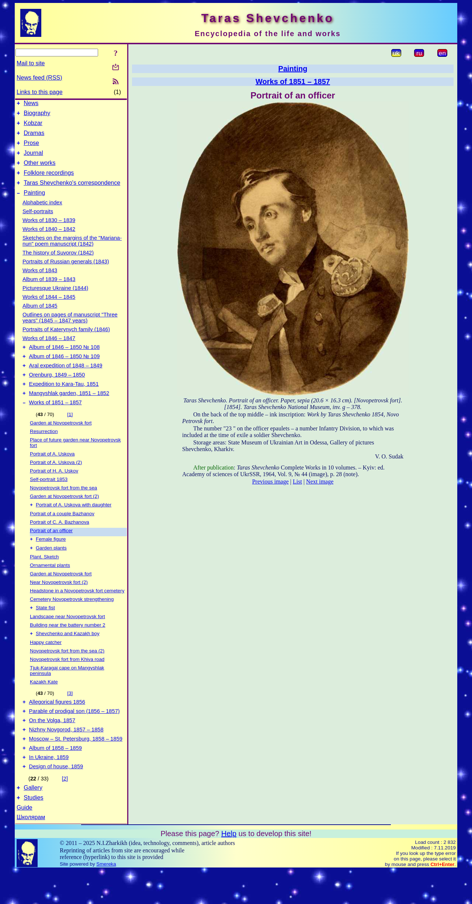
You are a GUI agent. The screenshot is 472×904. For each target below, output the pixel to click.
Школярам (31, 851)
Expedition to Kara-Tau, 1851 (64, 400)
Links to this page (40, 92)
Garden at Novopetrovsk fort (60, 441)
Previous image (270, 481)
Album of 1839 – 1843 (48, 290)
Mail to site (31, 63)
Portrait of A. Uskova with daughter (73, 524)
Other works (39, 170)
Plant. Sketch (44, 578)
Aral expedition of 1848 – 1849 (66, 380)
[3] (70, 715)
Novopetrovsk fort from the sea (63, 506)
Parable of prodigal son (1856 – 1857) (74, 736)
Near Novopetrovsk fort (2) (59, 603)
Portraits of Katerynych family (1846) (66, 340)
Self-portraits (37, 222)
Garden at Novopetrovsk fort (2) (64, 515)
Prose (31, 148)
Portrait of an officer (51, 550)
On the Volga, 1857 (52, 746)
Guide (24, 841)
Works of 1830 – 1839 (48, 231)
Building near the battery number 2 (67, 647)
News (31, 104)
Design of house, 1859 (56, 798)
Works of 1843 (39, 281)
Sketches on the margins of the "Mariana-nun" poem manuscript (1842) (72, 252)
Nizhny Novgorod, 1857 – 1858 (66, 756)
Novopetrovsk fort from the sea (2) (67, 673)
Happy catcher (46, 665)
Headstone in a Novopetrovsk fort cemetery (77, 611)
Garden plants (51, 569)
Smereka (106, 897)
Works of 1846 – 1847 (48, 349)
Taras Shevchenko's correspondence (72, 193)
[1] (70, 433)
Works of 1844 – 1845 (48, 308)
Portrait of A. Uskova (52, 472)
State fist (45, 629)
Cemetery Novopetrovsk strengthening (72, 620)
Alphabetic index (42, 214)
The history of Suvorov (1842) (58, 264)
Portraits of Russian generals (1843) (65, 273)
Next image (319, 481)
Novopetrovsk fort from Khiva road (67, 682)
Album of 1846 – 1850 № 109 (64, 370)
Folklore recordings (49, 182)
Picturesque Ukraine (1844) (55, 299)
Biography (37, 115)
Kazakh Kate (44, 704)
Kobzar (33, 126)
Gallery (33, 820)
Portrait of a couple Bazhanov (62, 533)
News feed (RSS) (39, 78)
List (297, 481)
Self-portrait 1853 (48, 498)
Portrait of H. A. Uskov (54, 489)
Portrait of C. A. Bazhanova (59, 541)
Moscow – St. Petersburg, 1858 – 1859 (75, 767)
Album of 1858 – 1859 (55, 777)
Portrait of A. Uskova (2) (56, 481)
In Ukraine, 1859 (49, 787)
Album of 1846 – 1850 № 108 (64, 359)
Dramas (34, 137)
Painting (34, 204)
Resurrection (44, 450)
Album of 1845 (40, 317)
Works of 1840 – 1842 (48, 240)
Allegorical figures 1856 (57, 725)
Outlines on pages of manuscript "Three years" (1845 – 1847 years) (70, 329)
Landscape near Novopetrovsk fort (67, 638)
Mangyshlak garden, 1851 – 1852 (69, 411)
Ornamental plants (50, 586)
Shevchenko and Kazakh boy (68, 656)
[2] (65, 810)
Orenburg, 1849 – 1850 (57, 390)
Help (228, 867)
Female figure (51, 559)
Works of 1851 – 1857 (55, 421)
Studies (33, 831)
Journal (33, 159)
